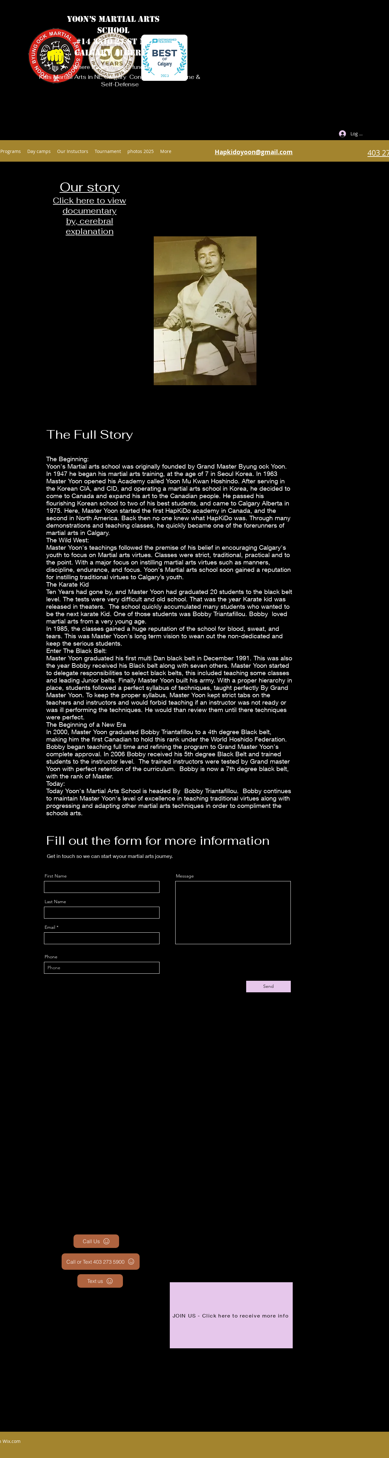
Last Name (55, 901)
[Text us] (100, 1281)
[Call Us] (96, 1241)
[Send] (268, 986)
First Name (56, 876)
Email (50, 927)
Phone (51, 956)
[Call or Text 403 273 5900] (101, 1261)
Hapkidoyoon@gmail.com (254, 152)
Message (185, 876)
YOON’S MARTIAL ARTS (113, 19)
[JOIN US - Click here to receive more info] (231, 1315)
